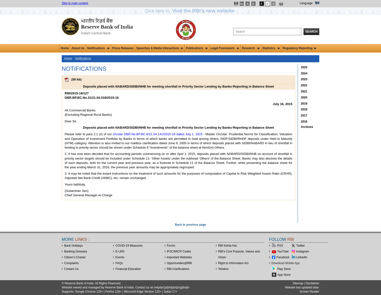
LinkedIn (301, 257)
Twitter (300, 245)
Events (119, 257)
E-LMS (119, 251)
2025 (304, 67)
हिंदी (317, 3)
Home (65, 48)
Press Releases (123, 48)
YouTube (283, 251)
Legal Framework (224, 48)
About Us (77, 48)
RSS (280, 245)
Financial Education (128, 269)
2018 (304, 109)
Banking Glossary (75, 251)
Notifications (98, 48)
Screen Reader (309, 291)
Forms (171, 245)
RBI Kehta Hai (227, 245)
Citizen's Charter (75, 257)
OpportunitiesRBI (179, 263)
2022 (304, 85)
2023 (304, 79)
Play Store (284, 269)
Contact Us (71, 269)
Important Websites (179, 257)
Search (311, 31)
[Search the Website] (267, 32)
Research (251, 48)
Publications (197, 48)
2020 (304, 97)
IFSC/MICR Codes (179, 251)
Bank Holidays (73, 245)
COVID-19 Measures (128, 245)
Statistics (271, 48)
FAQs (119, 263)
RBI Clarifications (178, 269)
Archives (307, 127)
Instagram (302, 251)
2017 (304, 115)
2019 (304, 103)
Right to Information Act (233, 263)
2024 (304, 73)
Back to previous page (190, 224)
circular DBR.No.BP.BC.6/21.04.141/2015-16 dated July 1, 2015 (157, 134)
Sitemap (298, 283)
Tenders (223, 269)
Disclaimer (312, 283)
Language (306, 3)
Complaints (71, 263)
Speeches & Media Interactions (159, 48)
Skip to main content (75, 3)
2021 (304, 91)
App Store (283, 275)
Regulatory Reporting (299, 48)
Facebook (283, 257)
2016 (304, 121)
